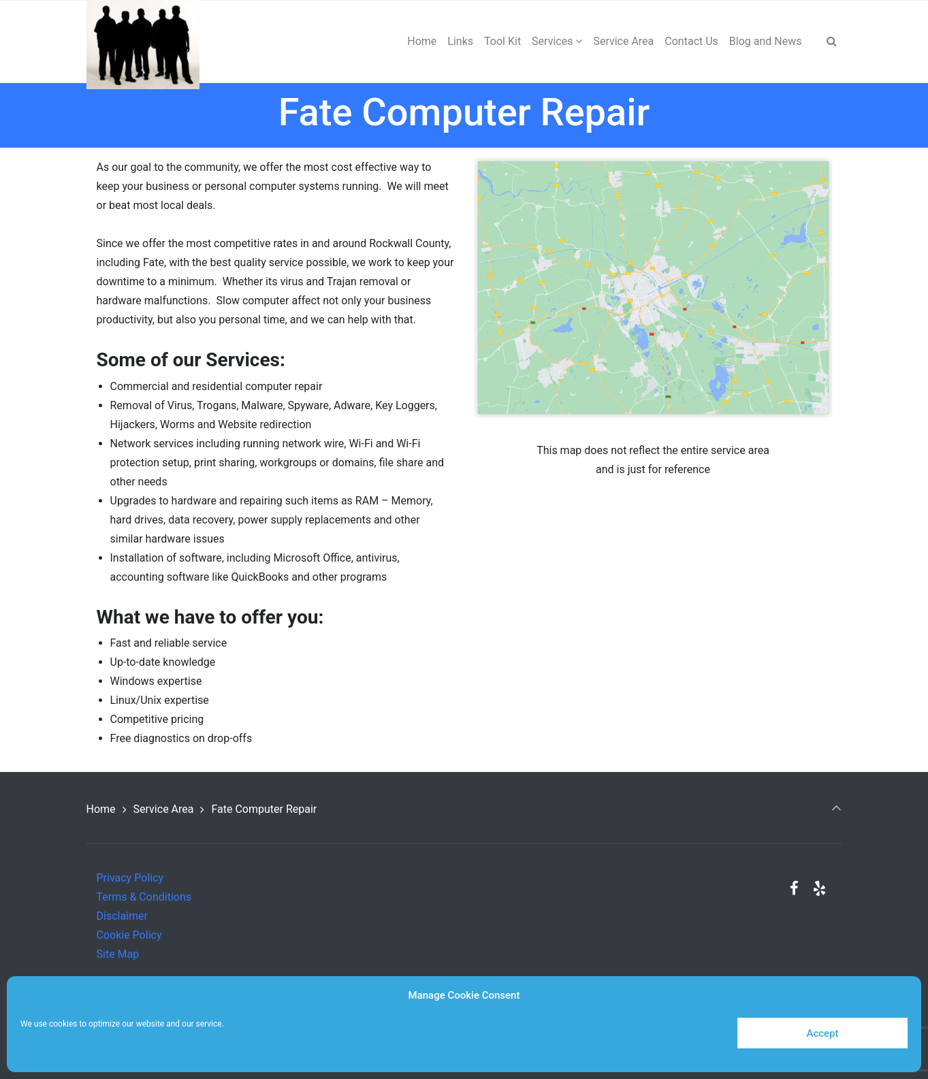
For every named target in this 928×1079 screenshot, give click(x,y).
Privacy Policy (130, 877)
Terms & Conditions (144, 896)
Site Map (118, 954)
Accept (822, 1033)
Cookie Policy (129, 935)
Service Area (163, 809)
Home (101, 809)
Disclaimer (122, 915)
